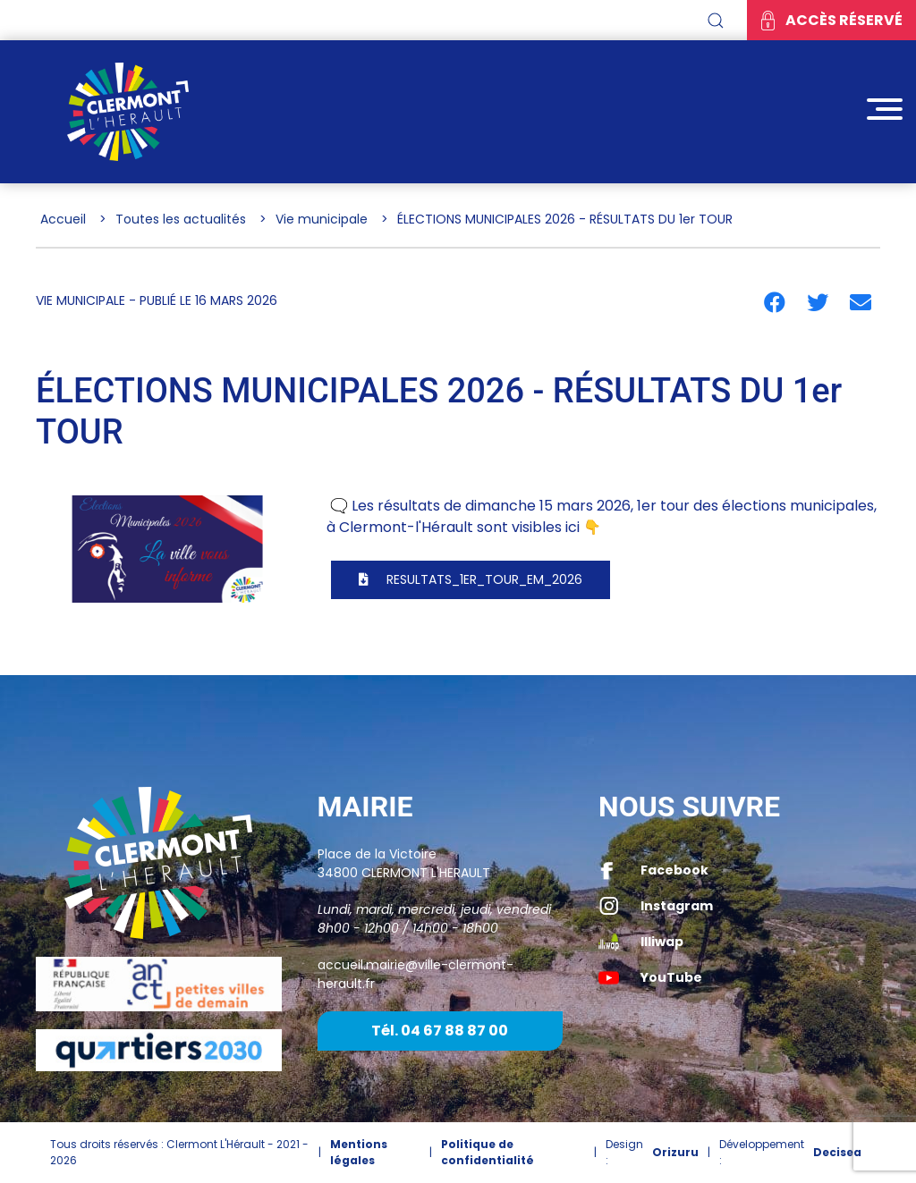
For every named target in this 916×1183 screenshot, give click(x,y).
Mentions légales (358, 1152)
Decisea (837, 1152)
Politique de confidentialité (487, 1152)
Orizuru (675, 1152)
